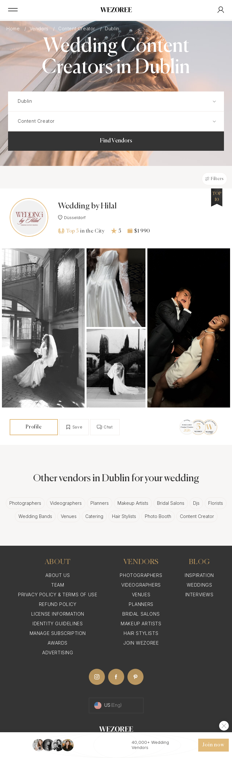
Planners (99, 503)
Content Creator (77, 28)
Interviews (199, 594)
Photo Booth (158, 516)
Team (57, 585)
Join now (213, 745)
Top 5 (68, 231)
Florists (215, 503)
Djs (196, 503)
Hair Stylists (124, 516)
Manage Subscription (58, 633)
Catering (94, 516)
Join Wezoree (141, 643)
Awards (58, 643)
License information (57, 614)
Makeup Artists (132, 503)
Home (13, 28)
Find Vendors (116, 141)
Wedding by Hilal (87, 206)
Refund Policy (58, 604)
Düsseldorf (72, 217)
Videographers (66, 503)
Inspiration (199, 575)
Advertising (57, 652)
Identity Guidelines (57, 623)
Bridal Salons (170, 503)
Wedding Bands (35, 516)
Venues (69, 516)
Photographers (25, 503)
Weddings (199, 585)
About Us (57, 575)
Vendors (40, 28)
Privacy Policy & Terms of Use (57, 594)
